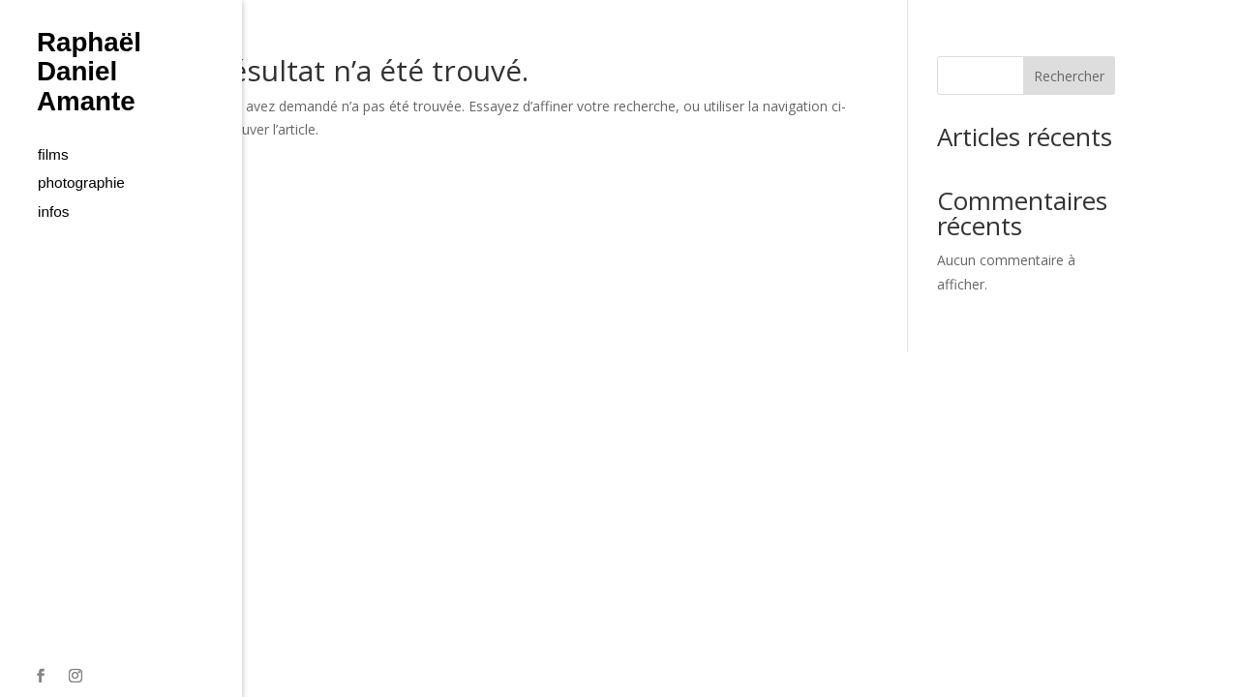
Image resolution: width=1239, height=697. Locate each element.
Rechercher (1069, 76)
